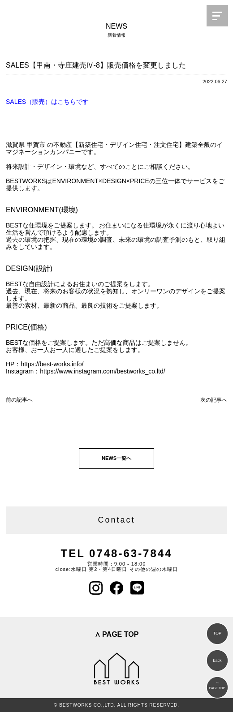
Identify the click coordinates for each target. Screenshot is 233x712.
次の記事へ (213, 400)
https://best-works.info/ (52, 364)
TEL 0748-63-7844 (116, 553)
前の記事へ (19, 400)
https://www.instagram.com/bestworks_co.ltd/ (102, 371)
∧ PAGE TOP (117, 634)
